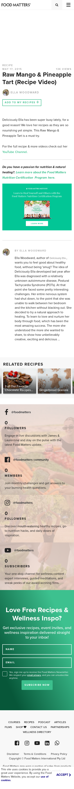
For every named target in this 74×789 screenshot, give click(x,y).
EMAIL (10, 662)
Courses (14, 722)
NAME (10, 649)
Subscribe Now (37, 685)
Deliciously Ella (58, 258)
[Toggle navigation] (68, 5)
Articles (60, 722)
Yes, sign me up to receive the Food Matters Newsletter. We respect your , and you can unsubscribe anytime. (39, 675)
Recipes (29, 722)
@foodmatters (21, 412)
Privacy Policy (59, 754)
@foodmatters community (31, 460)
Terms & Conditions (35, 754)
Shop (21, 727)
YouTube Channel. (15, 152)
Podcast (44, 722)
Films (8, 727)
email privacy (34, 675)
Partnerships (60, 727)
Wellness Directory (37, 732)
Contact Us (38, 727)
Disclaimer (13, 754)
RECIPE (7, 65)
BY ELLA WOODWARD (30, 250)
